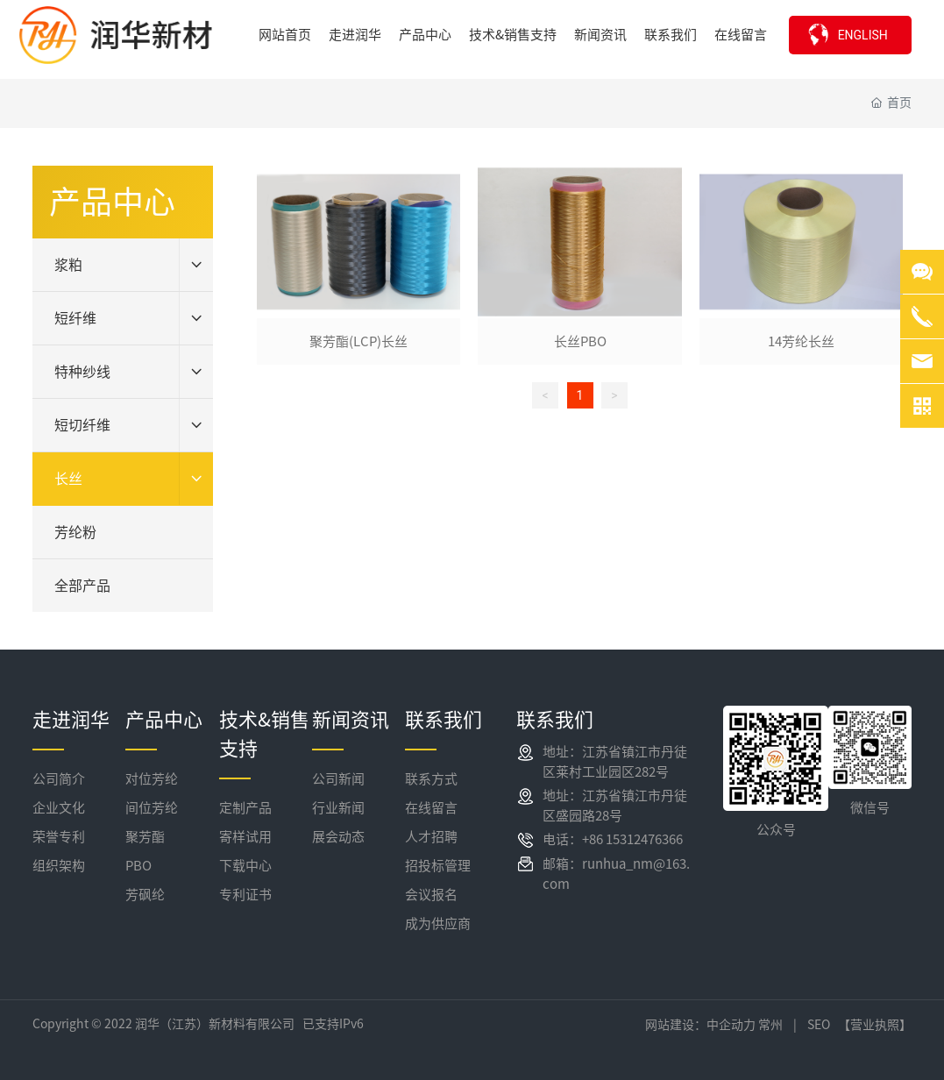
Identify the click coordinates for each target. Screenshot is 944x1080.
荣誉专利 (58, 836)
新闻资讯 (350, 719)
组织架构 (58, 865)
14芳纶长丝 (801, 341)
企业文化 (58, 807)
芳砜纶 (145, 894)
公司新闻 (338, 778)
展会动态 (338, 836)
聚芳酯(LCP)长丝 (358, 341)
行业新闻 (338, 807)
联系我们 (443, 719)
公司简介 (58, 778)
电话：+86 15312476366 (613, 839)
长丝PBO (580, 341)
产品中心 (163, 719)
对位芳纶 (151, 778)
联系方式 (431, 778)
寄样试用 (245, 836)
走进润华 (71, 719)
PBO (138, 865)
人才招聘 (431, 836)
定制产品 (245, 807)
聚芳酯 (145, 836)
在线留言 (431, 807)
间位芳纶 (151, 807)
